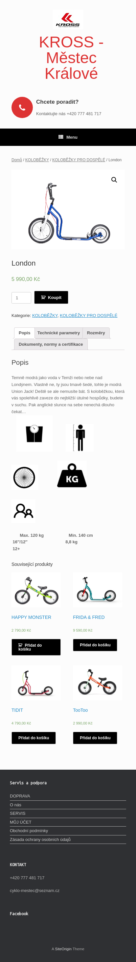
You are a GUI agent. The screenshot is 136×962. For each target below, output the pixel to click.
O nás (15, 804)
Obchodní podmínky (29, 830)
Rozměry (96, 332)
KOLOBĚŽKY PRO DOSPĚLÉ (78, 160)
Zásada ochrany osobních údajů (40, 839)
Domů (16, 160)
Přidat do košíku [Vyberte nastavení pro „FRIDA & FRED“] (95, 645)
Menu (68, 137)
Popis (24, 332)
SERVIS (17, 813)
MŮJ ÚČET (21, 822)
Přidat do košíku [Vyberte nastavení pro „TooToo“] (95, 738)
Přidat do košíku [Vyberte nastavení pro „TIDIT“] (33, 738)
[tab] (24, 333)
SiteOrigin (63, 949)
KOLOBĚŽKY (37, 160)
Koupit (54, 297)
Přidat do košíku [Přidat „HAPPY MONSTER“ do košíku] (30, 647)
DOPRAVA (20, 796)
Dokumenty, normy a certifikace (51, 344)
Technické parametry (58, 332)
